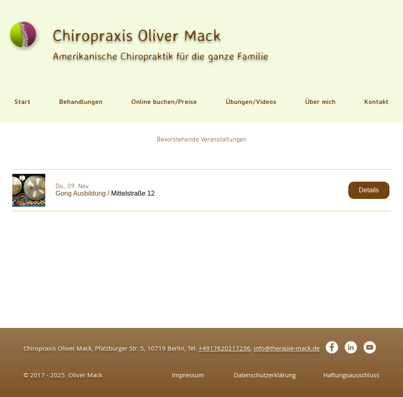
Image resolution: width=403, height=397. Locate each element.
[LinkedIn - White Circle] (351, 347)
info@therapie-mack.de (287, 348)
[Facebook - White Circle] (332, 347)
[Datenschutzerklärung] (264, 375)
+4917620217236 (224, 348)
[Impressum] (188, 375)
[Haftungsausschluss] (351, 375)
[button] (81, 102)
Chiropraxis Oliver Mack (137, 35)
